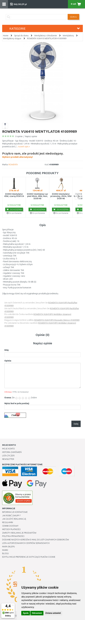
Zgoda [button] (26, 613)
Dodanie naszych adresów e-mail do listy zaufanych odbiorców (35, 539)
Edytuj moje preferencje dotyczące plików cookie (28, 557)
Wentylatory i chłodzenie (45, 35)
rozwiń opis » (24, 146)
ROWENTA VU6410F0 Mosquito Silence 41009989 (56, 320)
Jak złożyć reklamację (14, 519)
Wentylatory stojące (12, 38)
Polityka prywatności (13, 536)
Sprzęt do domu (21, 35)
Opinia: (7, 361)
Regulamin (7, 522)
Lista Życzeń (8, 455)
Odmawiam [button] (37, 613)
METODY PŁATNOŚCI (11, 529)
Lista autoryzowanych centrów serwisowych (26, 543)
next (78, 196)
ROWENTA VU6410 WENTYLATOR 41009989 (46, 38)
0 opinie (19, 136)
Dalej (76, 424)
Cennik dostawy (10, 526)
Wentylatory (68, 35)
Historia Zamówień (12, 452)
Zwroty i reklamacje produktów (19, 533)
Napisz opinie (31, 136)
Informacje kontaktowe (15, 512)
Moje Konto (8, 448)
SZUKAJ (73, 17)
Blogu (5, 553)
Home (5, 35)
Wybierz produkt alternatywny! (33, 154)
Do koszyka (14, 209)
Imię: (6, 350)
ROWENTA (13, 164)
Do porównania (14, 213)
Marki (5, 550)
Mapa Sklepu (8, 546)
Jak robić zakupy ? (11, 515)
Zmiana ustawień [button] (53, 613)
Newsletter (8, 459)
